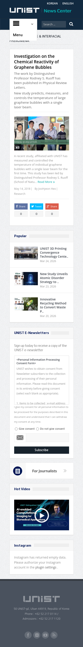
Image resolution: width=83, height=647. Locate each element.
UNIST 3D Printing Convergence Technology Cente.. (54, 252)
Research (19, 194)
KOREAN (52, 3)
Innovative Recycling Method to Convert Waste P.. (53, 305)
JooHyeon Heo (47, 189)
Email (20, 437)
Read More (45, 182)
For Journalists (44, 471)
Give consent (27, 429)
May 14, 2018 (22, 189)
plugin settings (46, 567)
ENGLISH (68, 3)
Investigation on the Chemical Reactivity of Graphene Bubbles (36, 61)
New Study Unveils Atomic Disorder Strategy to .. (54, 278)
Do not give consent (52, 429)
